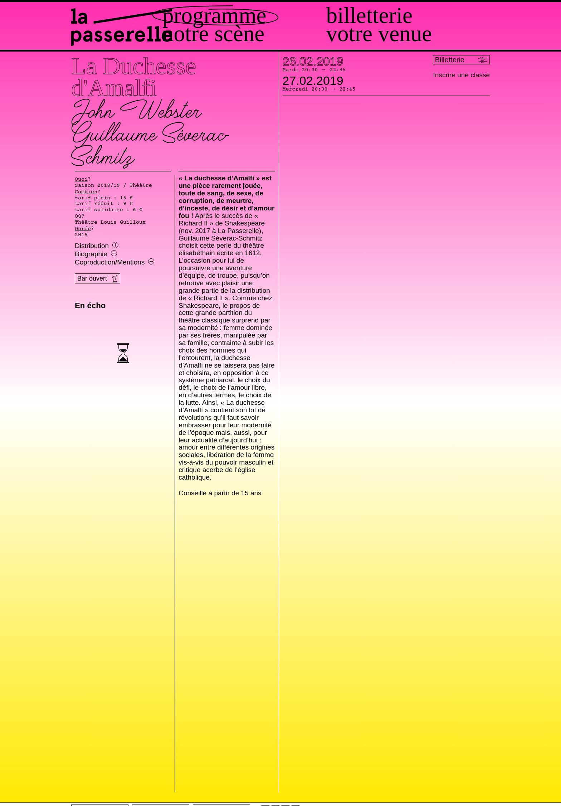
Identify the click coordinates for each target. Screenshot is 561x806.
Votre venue (403, 34)
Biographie (96, 254)
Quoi (81, 180)
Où (78, 216)
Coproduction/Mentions (114, 262)
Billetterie (393, 15)
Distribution (96, 245)
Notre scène (262, 34)
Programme (262, 15)
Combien (86, 192)
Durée (83, 229)
